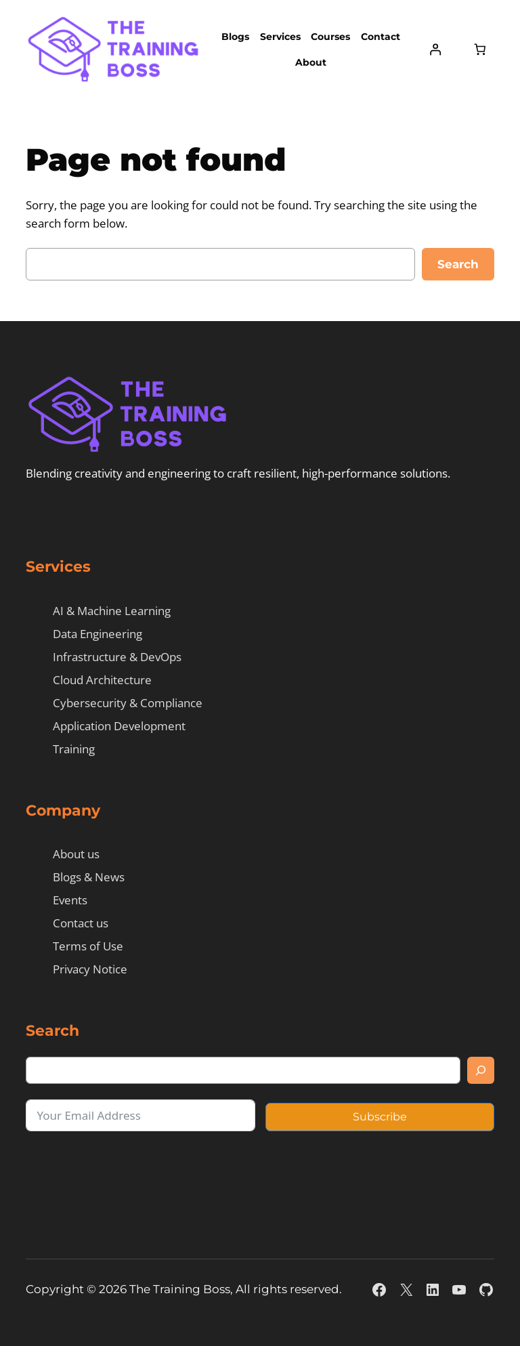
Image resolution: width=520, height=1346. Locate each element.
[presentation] (129, 1171)
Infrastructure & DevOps (117, 657)
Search (458, 264)
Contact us (80, 923)
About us (76, 854)
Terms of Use (88, 946)
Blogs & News (89, 877)
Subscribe (380, 1116)
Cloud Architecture (102, 680)
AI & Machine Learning (112, 610)
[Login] (435, 49)
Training (74, 749)
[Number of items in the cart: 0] (479, 49)
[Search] (480, 1070)
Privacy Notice (90, 969)
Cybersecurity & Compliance (127, 703)
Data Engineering (97, 634)
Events (70, 900)
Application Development (119, 726)
